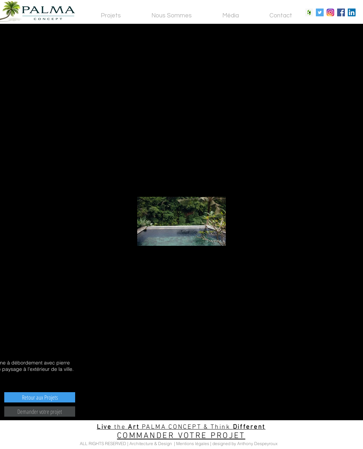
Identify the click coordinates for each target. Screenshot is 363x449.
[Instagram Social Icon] (330, 12)
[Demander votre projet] (39, 411)
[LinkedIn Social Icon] (352, 12)
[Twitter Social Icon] (320, 12)
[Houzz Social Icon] (309, 12)
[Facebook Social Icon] (341, 12)
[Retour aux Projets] (39, 397)
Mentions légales (192, 443)
